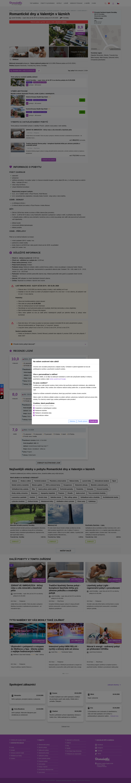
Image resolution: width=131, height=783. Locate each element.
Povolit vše (93, 421)
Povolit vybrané (82, 421)
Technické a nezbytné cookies (44, 405)
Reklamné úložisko (41, 410)
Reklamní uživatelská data (43, 413)
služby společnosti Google (58, 379)
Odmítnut (72, 421)
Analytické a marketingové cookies (45, 408)
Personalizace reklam (42, 415)
